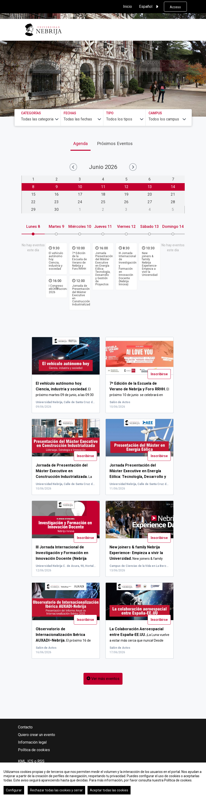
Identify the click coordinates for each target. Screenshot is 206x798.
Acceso (175, 7)
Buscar (174, 65)
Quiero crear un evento (36, 734)
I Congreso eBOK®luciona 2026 (58, 289)
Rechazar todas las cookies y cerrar (56, 790)
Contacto (25, 727)
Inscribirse (159, 374)
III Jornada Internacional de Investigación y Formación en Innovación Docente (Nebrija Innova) (127, 268)
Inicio (127, 6)
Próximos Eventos (115, 143)
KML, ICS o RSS (31, 761)
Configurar (14, 790)
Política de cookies (34, 750)
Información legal (32, 742)
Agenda (80, 143)
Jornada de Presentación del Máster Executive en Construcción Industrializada (82, 295)
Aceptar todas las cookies (109, 790)
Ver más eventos (103, 678)
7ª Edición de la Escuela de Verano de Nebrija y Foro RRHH (79, 260)
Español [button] (149, 6)
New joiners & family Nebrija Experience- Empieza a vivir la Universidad (150, 264)
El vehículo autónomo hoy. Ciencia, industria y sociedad (56, 260)
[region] (103, 780)
